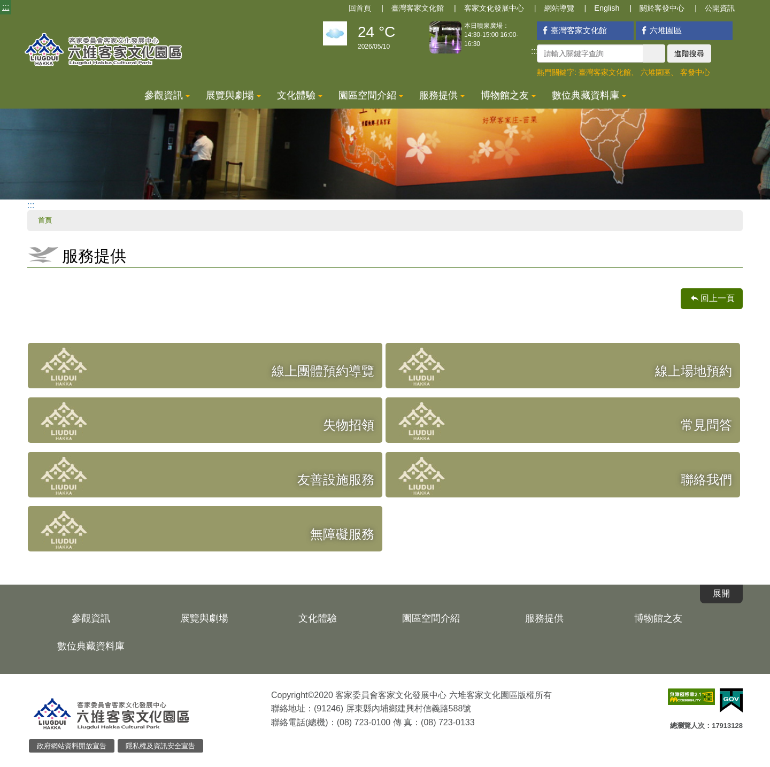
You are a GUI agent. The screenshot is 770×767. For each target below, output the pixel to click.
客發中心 (695, 72)
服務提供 (442, 95)
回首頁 (360, 8)
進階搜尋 (689, 53)
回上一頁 (717, 298)
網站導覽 (559, 8)
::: (5, 6)
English (606, 8)
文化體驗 (299, 95)
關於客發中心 (662, 8)
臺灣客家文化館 (417, 8)
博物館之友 (508, 95)
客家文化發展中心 (494, 8)
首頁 (45, 220)
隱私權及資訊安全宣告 (160, 746)
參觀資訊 (167, 95)
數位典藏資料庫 (589, 95)
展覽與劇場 (233, 95)
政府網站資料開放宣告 (71, 746)
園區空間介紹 (370, 95)
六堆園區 (660, 30)
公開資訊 (720, 8)
